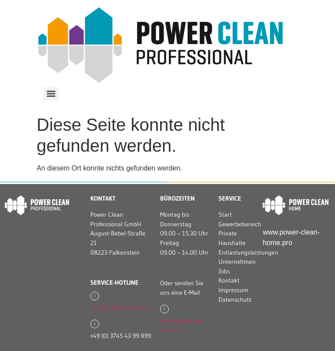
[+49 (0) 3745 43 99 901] (94, 296)
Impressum (234, 290)
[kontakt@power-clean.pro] (164, 309)
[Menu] (51, 93)
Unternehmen (237, 262)
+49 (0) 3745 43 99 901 (120, 308)
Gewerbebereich (240, 224)
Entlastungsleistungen (248, 252)
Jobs (224, 271)
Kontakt (229, 280)
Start (225, 214)
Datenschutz (235, 299)
